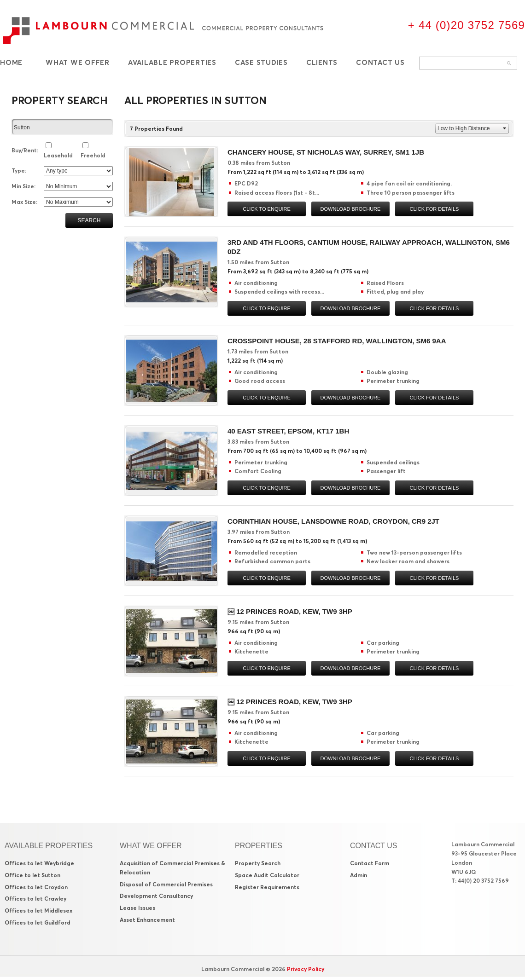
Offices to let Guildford (37, 922)
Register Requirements (267, 887)
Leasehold (58, 155)
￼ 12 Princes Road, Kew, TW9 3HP (290, 611)
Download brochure (351, 209)
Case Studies (261, 62)
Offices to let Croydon (36, 887)
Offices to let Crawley (35, 898)
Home (11, 62)
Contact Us (380, 62)
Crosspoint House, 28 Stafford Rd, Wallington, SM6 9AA (337, 341)
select (109, 127)
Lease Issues (137, 907)
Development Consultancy (156, 895)
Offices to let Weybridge (39, 863)
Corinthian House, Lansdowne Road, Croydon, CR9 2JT (333, 521)
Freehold (93, 155)
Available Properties (172, 62)
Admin (358, 875)
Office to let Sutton (32, 875)
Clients (322, 62)
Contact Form (369, 863)
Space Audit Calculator (267, 875)
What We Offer (78, 62)
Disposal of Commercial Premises (166, 884)
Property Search (257, 863)
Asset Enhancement (147, 919)
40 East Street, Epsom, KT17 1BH (288, 431)
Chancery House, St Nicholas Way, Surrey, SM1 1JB (326, 152)
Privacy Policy (305, 968)
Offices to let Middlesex (38, 910)
